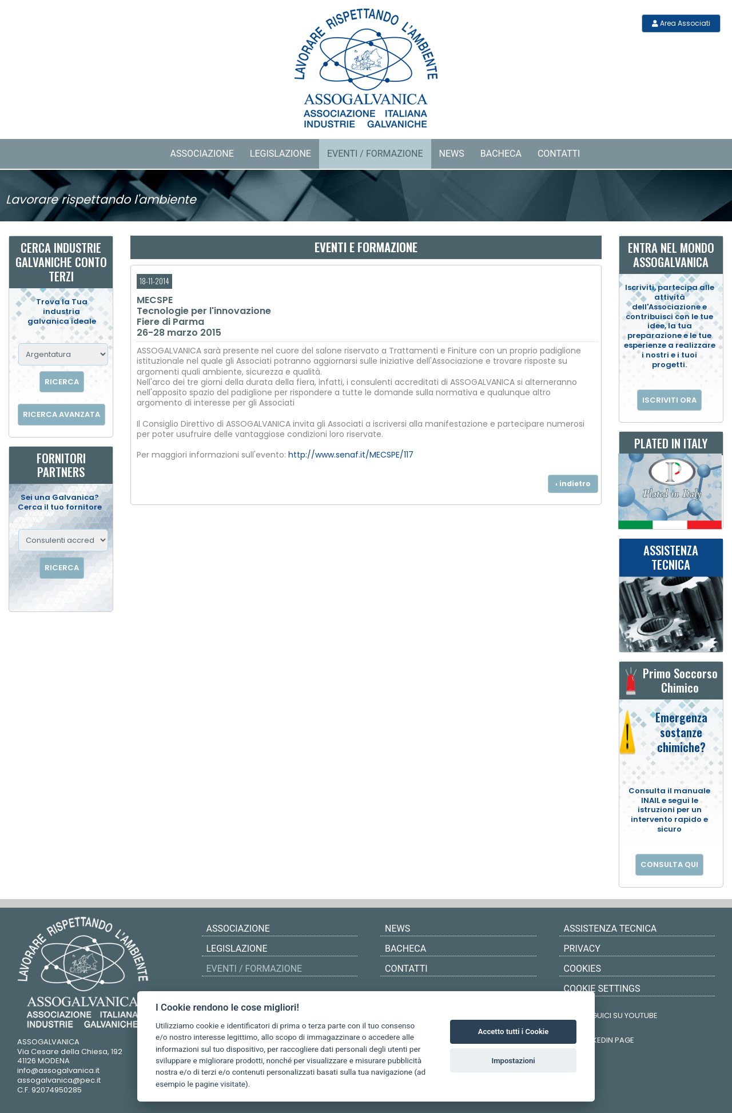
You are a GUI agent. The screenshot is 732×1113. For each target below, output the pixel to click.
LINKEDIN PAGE (600, 1038)
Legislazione (280, 153)
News (451, 153)
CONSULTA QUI (669, 864)
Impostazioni (513, 1060)
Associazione (202, 153)
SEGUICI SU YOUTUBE (612, 1013)
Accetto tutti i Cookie (513, 1031)
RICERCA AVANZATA (61, 414)
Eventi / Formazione (375, 153)
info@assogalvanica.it (58, 1070)
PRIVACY (582, 948)
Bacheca (501, 153)
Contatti (559, 153)
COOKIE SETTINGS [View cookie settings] (602, 988)
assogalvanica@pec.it (59, 1080)
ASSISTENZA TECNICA (610, 928)
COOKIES (582, 968)
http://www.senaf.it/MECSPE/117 (350, 454)
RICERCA (62, 381)
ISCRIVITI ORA (669, 400)
